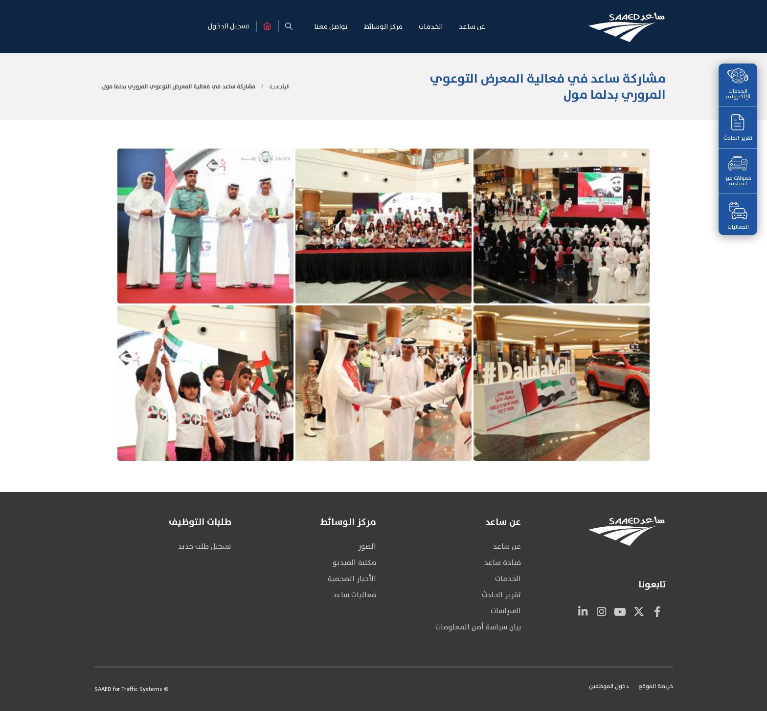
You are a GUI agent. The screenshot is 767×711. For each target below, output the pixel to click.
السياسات (506, 611)
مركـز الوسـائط (383, 26)
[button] (289, 27)
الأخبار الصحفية (352, 579)
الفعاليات (738, 216)
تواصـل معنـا (331, 26)
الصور (367, 546)
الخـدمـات (431, 26)
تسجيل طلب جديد (204, 546)
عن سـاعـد (472, 26)
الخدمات (508, 579)
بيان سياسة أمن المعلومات (478, 627)
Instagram (601, 611)
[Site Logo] (626, 27)
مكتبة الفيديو (354, 563)
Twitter (639, 611)
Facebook (657, 611)
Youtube (620, 611)
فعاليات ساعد (354, 595)
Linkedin (583, 611)
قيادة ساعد (502, 563)
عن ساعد (507, 546)
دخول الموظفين (609, 686)
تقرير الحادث (737, 128)
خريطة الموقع (655, 686)
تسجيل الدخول (228, 26)
